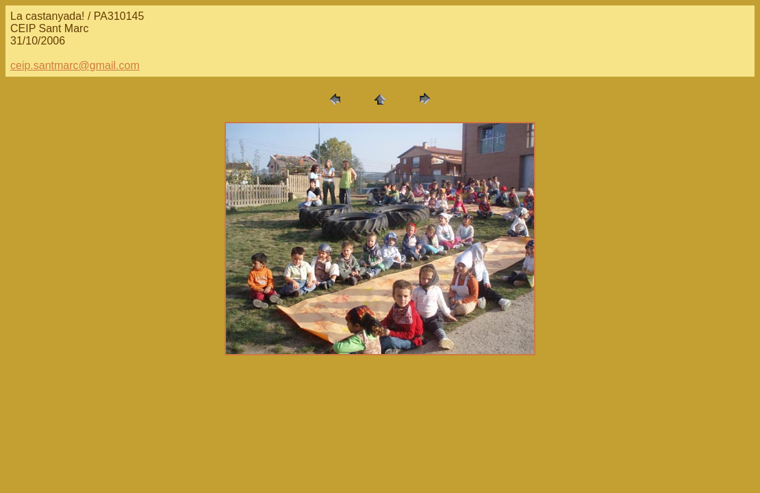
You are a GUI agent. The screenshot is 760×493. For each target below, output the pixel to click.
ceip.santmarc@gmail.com (75, 65)
